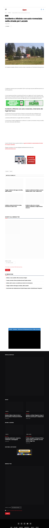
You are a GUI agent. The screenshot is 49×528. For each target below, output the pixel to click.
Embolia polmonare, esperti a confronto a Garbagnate (13, 438)
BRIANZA (7, 15)
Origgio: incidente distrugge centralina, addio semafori (14, 190)
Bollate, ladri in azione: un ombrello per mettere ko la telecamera (19, 282)
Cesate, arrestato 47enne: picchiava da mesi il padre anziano (18, 280)
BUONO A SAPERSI (28, 434)
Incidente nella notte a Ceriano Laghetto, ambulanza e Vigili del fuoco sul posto (34, 206)
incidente (7, 171)
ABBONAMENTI (27, 527)
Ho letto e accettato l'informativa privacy (14, 510)
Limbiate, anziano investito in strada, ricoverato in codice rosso (13, 205)
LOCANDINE (21, 527)
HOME (11, 527)
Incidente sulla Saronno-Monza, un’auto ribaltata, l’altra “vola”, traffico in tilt (34, 190)
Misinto (11, 171)
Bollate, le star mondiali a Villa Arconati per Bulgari (16, 277)
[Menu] (6, 9)
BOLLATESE (7, 411)
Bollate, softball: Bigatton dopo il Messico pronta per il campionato (35, 415)
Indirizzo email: (13, 507)
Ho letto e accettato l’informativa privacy (14, 266)
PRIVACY (37, 527)
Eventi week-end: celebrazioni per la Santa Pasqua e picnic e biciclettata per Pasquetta (24, 288)
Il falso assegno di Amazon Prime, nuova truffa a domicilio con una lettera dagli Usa (35, 439)
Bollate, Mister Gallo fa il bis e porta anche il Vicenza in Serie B (13, 415)
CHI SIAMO (15, 527)
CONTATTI (32, 527)
